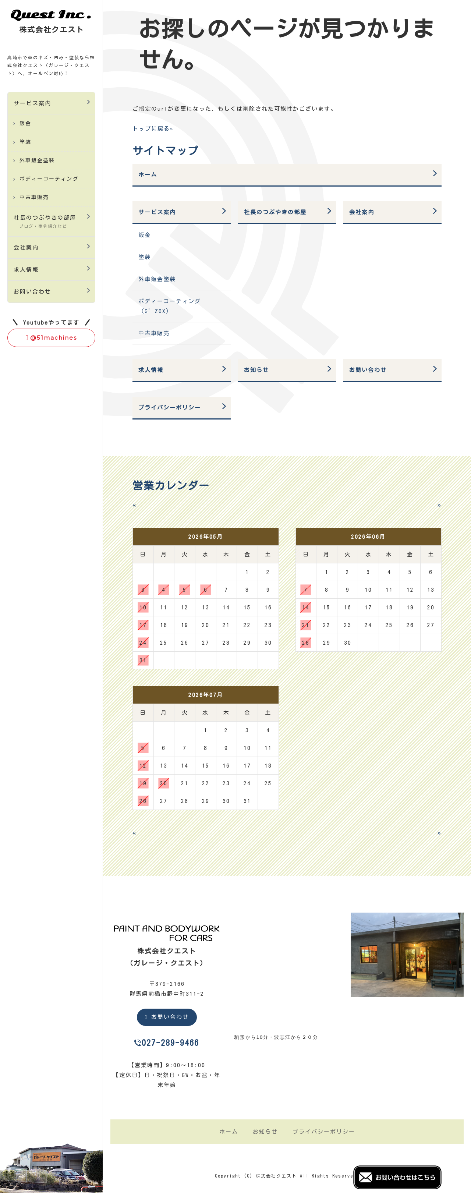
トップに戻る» (153, 128)
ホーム (147, 174)
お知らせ (256, 370)
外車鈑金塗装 (37, 160)
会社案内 (26, 247)
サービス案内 (32, 103)
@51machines (51, 338)
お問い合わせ (32, 291)
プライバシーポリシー (169, 407)
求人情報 (26, 269)
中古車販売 (34, 197)
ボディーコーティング (49, 178)
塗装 (25, 142)
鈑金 (25, 123)
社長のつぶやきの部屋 (45, 221)
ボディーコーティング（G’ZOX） (169, 306)
